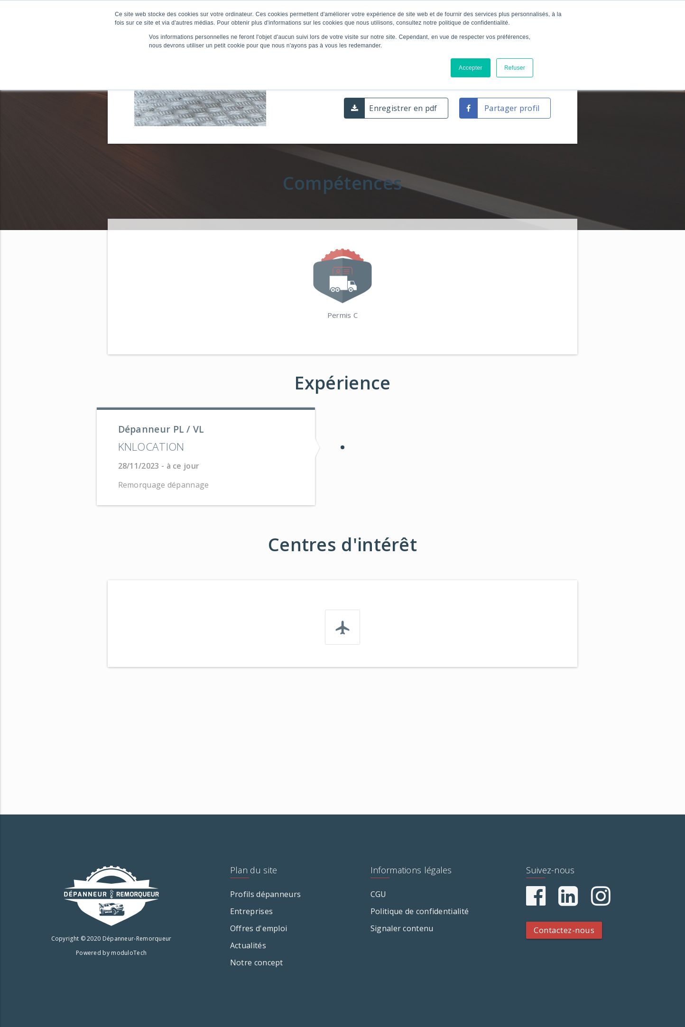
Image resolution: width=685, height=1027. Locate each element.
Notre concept (256, 962)
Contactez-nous (564, 930)
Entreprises (251, 911)
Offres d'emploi (258, 928)
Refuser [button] (514, 68)
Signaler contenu (402, 928)
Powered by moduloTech (111, 953)
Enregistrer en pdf (403, 108)
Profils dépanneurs (265, 894)
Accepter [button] (470, 68)
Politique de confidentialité (419, 911)
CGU (378, 894)
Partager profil (512, 108)
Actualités (248, 945)
